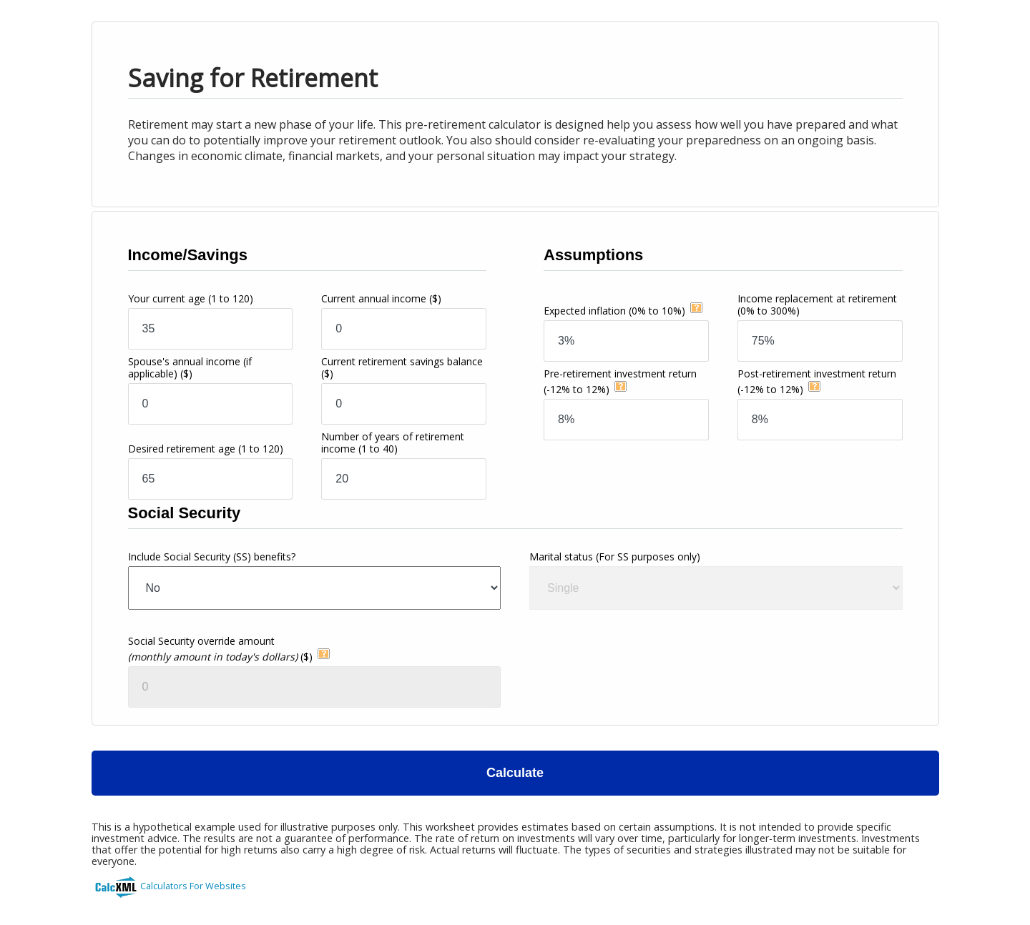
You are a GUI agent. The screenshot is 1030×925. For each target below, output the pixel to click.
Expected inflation (614, 310)
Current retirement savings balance (402, 367)
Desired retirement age (205, 448)
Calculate (515, 773)
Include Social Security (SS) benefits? (211, 556)
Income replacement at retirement (817, 304)
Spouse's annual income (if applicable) (190, 367)
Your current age (190, 298)
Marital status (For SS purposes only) (614, 556)
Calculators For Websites (193, 885)
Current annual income (381, 298)
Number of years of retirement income (392, 442)
